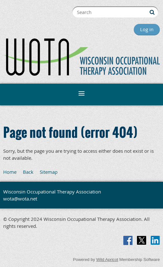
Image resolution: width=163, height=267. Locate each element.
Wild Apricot (107, 259)
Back (28, 172)
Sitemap (49, 172)
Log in (146, 29)
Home (10, 172)
